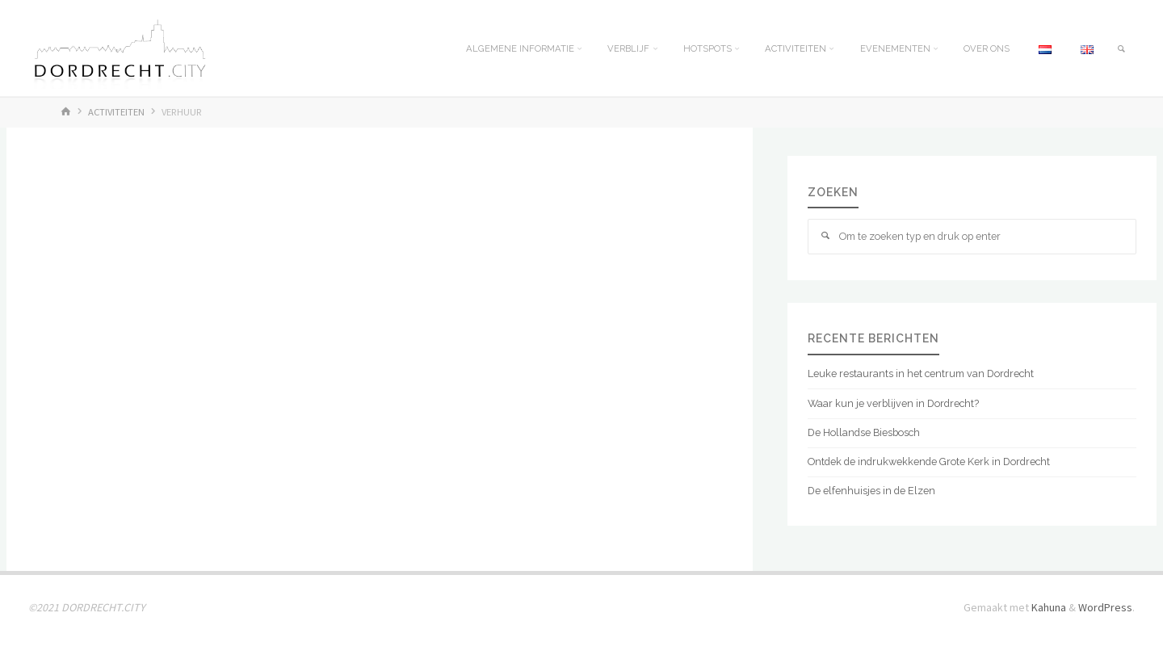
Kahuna (1047, 607)
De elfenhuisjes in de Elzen (871, 491)
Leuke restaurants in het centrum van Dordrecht (921, 373)
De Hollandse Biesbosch (864, 432)
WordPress (1105, 607)
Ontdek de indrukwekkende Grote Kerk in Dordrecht (929, 461)
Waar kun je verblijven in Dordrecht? (893, 403)
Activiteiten (116, 112)
